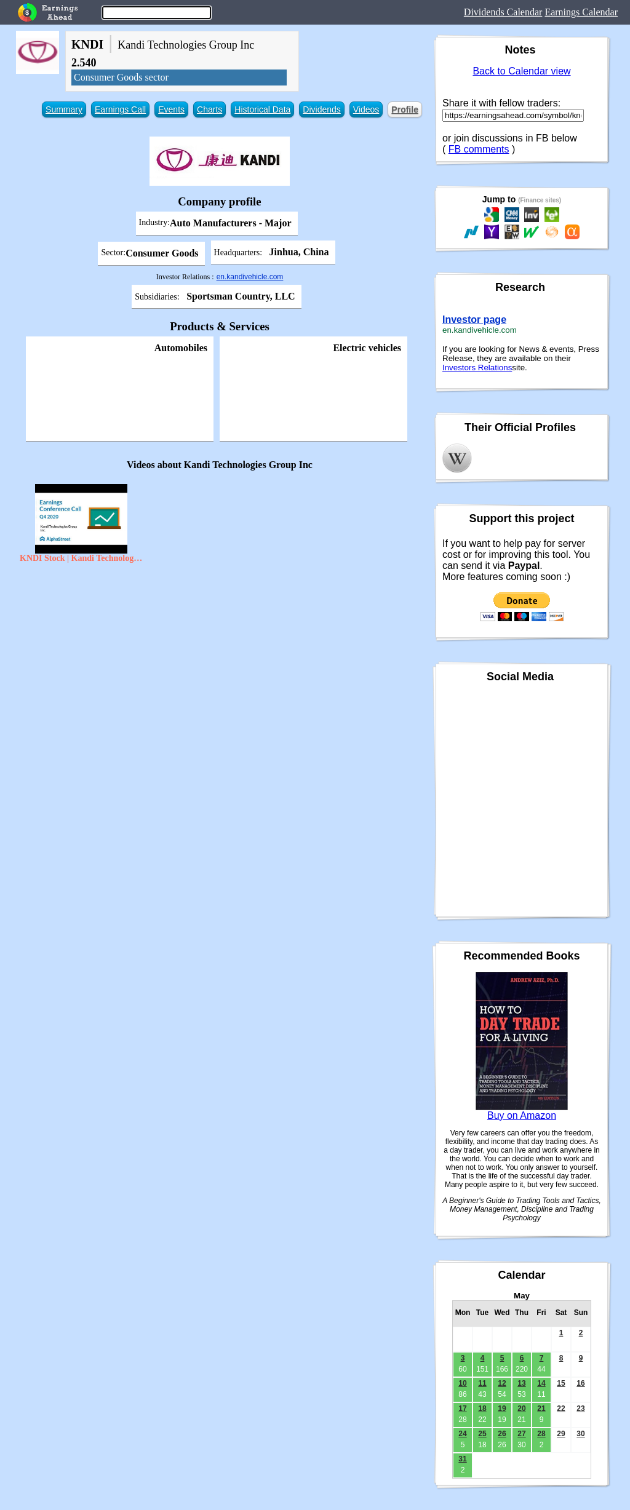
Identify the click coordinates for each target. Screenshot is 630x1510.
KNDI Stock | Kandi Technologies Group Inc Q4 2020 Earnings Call (81, 558)
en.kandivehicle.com (250, 276)
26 (502, 1433)
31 (462, 1459)
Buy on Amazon (521, 1115)
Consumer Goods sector (121, 77)
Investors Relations (477, 367)
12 (502, 1383)
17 (462, 1408)
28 (541, 1433)
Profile (404, 109)
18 (482, 1408)
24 (462, 1433)
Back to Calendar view (521, 71)
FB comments (479, 149)
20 (521, 1408)
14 (541, 1383)
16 (580, 1383)
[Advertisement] (219, 658)
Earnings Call (120, 109)
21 (541, 1408)
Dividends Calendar (503, 12)
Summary (64, 109)
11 (482, 1383)
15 (561, 1383)
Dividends (321, 109)
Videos (366, 109)
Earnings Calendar (581, 12)
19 (502, 1408)
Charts (209, 109)
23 (580, 1408)
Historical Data (262, 109)
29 (561, 1433)
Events (171, 109)
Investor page (474, 319)
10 (462, 1383)
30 (580, 1433)
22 (561, 1408)
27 (521, 1433)
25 (482, 1433)
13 (521, 1383)
